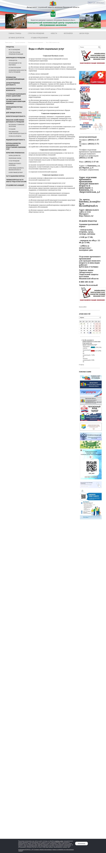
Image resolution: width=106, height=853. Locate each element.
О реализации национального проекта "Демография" (16, 95)
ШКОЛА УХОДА (84, 33)
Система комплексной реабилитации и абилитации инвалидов (15, 101)
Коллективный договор (16, 172)
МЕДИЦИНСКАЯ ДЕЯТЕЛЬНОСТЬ (15, 140)
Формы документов (14, 155)
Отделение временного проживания (35, 42)
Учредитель (10, 47)
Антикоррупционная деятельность (13, 84)
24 (93, 330)
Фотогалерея (68, 33)
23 (90, 330)
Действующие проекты (14, 113)
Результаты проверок (15, 136)
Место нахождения (14, 49)
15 (87, 328)
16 (90, 328)
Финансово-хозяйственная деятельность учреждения (15, 121)
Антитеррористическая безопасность (14, 89)
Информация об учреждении (15, 58)
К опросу (81, 364)
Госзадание (12, 129)
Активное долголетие (16, 38)
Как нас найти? (82, 306)
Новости (54, 33)
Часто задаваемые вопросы (15, 176)
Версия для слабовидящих (96, 3)
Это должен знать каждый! (15, 185)
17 (93, 328)
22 (87, 330)
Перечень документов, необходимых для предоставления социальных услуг (16, 146)
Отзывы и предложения (39, 38)
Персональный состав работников (15, 64)
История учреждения (15, 67)
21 (84, 330)
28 (84, 333)
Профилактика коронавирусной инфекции (15, 78)
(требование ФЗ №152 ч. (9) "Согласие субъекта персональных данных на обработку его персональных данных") (46, 850)
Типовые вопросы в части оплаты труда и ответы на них (16, 181)
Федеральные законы (15, 158)
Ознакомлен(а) (81, 843)
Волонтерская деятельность (15, 116)
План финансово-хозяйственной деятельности (17, 132)
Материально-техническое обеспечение (16, 125)
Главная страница (15, 33)
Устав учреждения (14, 161)
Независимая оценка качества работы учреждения (17, 71)
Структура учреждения (36, 33)
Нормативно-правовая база (15, 153)
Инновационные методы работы (14, 108)
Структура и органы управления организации (16, 53)
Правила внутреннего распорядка (15, 164)
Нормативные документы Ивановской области (16, 169)
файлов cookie (59, 841)
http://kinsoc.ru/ (86, 216)
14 (84, 328)
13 (81, 328)
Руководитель (13, 60)
